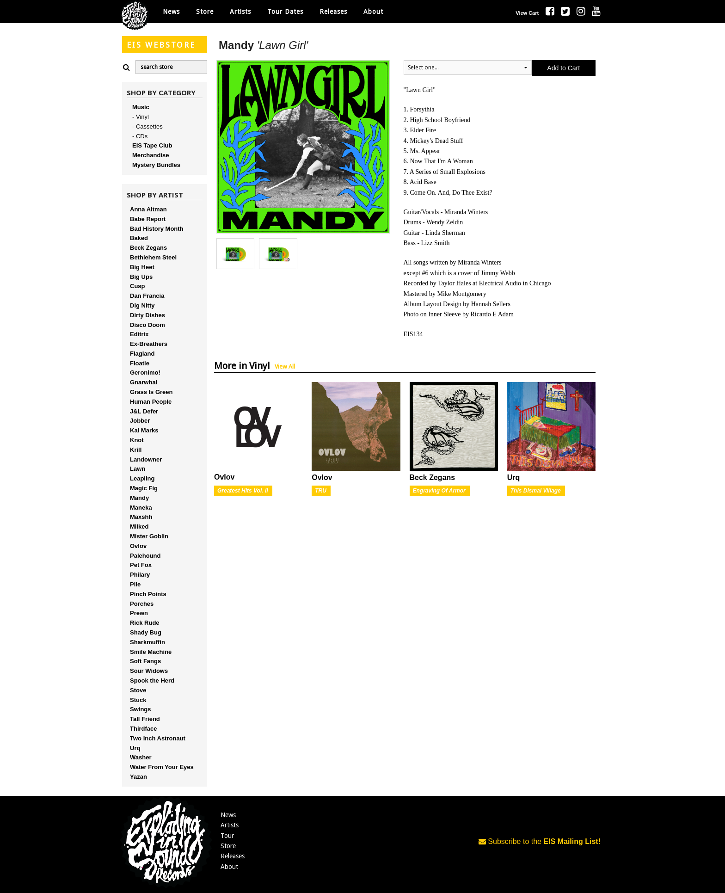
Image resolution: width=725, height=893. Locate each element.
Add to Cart (563, 68)
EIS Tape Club (152, 145)
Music (140, 107)
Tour (227, 835)
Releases (333, 11)
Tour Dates (285, 11)
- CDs (139, 136)
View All (285, 366)
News (171, 11)
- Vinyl (140, 116)
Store (228, 846)
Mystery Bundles (156, 164)
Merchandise (150, 155)
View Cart (527, 13)
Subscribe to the (540, 841)
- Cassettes (147, 126)
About (373, 11)
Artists (230, 825)
